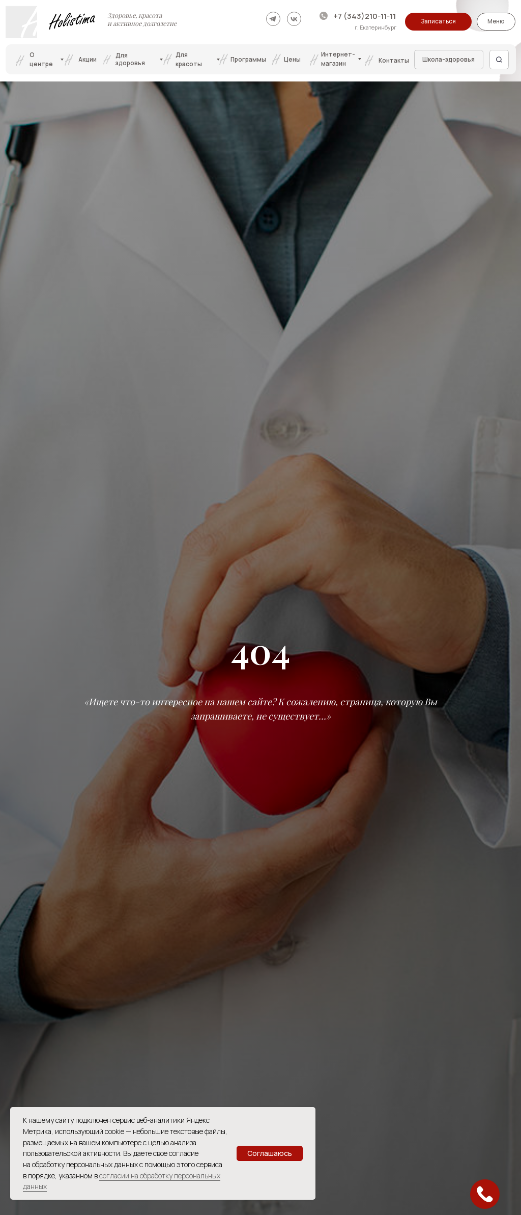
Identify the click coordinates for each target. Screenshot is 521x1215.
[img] (273, 19)
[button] (438, 22)
